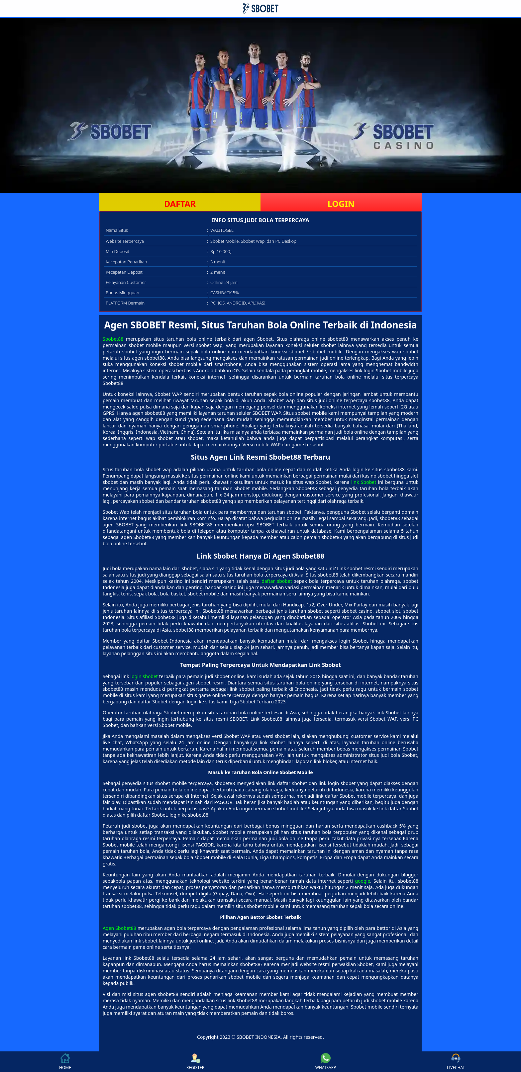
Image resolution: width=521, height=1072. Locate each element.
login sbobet (144, 676)
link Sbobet (363, 482)
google (362, 881)
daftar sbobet (276, 581)
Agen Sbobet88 (119, 928)
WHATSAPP (325, 1061)
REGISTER (195, 1061)
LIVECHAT (456, 1061)
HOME (65, 1061)
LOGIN (341, 203)
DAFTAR (180, 203)
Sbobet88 (113, 339)
